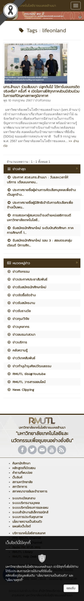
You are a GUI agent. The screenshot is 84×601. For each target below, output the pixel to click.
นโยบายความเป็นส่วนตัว (27, 521)
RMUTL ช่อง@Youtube (26, 373)
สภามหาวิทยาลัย (22, 482)
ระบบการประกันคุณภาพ (27, 517)
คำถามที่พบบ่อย (22, 472)
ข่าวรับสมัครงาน (21, 302)
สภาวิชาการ (19, 486)
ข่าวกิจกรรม (43, 100)
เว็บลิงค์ (17, 477)
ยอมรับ (71, 588)
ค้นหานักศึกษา (21, 463)
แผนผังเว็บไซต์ (21, 526)
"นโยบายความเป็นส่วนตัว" (52, 575)
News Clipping (20, 389)
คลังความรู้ (17, 350)
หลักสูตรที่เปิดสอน (23, 468)
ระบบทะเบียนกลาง (23, 498)
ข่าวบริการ (17, 342)
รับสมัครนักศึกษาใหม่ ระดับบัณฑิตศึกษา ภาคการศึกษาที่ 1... (40, 230)
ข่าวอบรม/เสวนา (21, 334)
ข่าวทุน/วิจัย (18, 318)
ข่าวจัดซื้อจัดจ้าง (21, 295)
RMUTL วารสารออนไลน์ (26, 381)
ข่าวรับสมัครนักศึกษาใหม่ (26, 287)
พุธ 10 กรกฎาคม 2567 (17, 100)
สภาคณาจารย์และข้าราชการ (29, 491)
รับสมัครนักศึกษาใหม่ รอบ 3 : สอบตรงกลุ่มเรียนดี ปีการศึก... (39, 243)
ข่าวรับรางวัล (19, 310)
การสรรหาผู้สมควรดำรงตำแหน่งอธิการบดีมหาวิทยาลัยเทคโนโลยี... (39, 217)
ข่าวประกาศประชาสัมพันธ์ (27, 279)
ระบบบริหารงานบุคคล (26, 503)
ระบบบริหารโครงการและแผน (30, 507)
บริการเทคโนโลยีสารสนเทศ (28, 533)
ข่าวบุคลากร (18, 326)
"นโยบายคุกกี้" (14, 580)
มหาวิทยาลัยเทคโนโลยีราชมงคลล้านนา (29, 5)
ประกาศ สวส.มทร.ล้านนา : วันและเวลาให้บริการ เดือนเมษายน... (37, 179)
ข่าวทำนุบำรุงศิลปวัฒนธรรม (29, 366)
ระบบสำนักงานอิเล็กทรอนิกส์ (30, 512)
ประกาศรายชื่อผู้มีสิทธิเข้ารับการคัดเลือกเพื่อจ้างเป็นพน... (40, 205)
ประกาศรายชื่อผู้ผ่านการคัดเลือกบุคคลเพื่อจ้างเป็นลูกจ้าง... (41, 192)
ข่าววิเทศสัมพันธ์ (21, 358)
